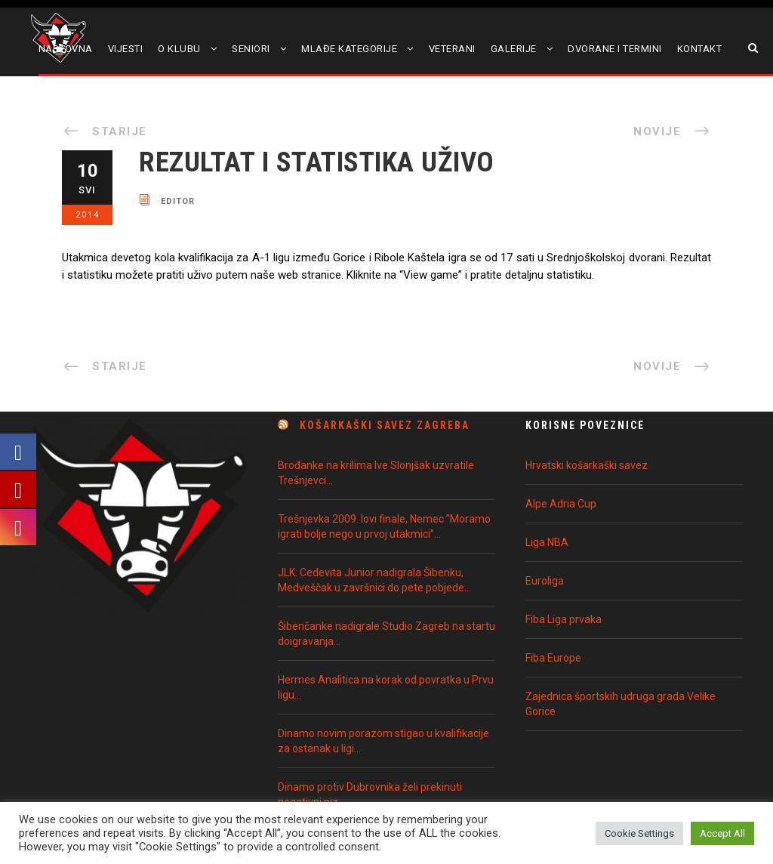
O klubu (179, 48)
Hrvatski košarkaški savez (586, 465)
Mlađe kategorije (349, 48)
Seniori (251, 48)
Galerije (514, 48)
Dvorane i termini (615, 48)
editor (178, 200)
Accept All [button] (722, 833)
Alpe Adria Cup (560, 504)
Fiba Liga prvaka (563, 619)
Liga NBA (546, 542)
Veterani (452, 48)
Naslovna (65, 48)
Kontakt (699, 48)
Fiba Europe (553, 658)
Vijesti (125, 48)
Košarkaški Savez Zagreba (385, 425)
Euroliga (544, 581)
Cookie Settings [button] (639, 833)
